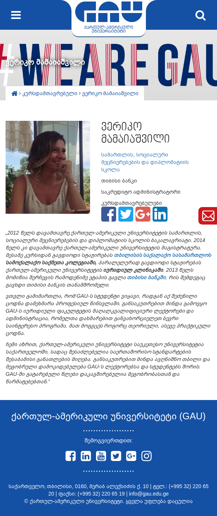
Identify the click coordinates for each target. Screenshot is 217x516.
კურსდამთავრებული (50, 93)
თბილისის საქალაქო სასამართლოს (161, 255)
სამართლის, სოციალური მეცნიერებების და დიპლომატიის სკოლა (145, 162)
